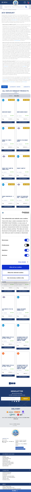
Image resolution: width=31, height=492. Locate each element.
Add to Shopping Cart (8, 150)
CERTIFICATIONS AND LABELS (8, 462)
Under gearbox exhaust (22, 112)
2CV (7, 9)
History (4, 456)
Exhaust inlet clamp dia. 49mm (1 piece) (7, 168)
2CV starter (24, 81)
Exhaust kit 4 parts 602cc (6, 140)
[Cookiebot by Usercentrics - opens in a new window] (22, 213)
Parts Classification (6, 486)
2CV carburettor (11, 81)
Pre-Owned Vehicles (6, 464)
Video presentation (6, 458)
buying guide (17, 40)
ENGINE (9, 9)
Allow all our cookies (15, 267)
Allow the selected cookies (15, 272)
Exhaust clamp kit (21, 168)
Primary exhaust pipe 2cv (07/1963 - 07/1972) (8, 365)
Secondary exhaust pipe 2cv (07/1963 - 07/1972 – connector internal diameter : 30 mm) (22, 366)
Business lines (5, 457)
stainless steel (14, 19)
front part (6, 66)
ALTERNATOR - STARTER (15, 86)
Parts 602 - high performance (8, 477)
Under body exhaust (6, 112)
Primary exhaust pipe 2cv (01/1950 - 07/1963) (8, 337)
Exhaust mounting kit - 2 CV (8, 197)
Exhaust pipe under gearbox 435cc (21, 309)
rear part (24, 66)
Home (4, 9)
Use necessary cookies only (15, 278)
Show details (22, 262)
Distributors (5, 459)
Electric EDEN (5, 465)
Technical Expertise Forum (8, 476)
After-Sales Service (6, 473)
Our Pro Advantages (6, 472)
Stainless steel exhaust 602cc (22, 140)
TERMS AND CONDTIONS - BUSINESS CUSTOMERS (11, 488)
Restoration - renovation (7, 463)
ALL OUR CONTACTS (19, 447)
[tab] (15, 454)
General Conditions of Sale (8, 487)
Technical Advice (6, 479)
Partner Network (6, 461)
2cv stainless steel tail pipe (7, 309)
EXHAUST (14, 9)
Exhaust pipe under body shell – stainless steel (22, 197)
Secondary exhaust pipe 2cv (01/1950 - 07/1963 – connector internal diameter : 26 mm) (22, 338)
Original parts (5, 478)
